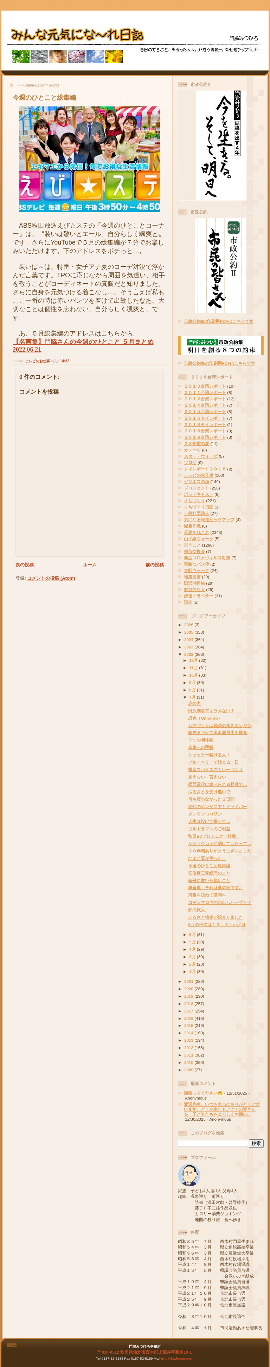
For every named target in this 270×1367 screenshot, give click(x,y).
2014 (189, 1032)
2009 (189, 1069)
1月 (193, 971)
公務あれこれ (196, 532)
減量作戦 (192, 526)
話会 (188, 602)
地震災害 (192, 576)
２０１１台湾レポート (205, 392)
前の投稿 (155, 564)
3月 (193, 956)
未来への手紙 (200, 747)
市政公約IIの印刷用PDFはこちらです (218, 321)
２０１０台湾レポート (205, 386)
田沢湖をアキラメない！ (211, 710)
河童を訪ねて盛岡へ (207, 895)
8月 (193, 690)
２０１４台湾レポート (205, 405)
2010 (189, 1062)
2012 (189, 1047)
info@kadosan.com (177, 1358)
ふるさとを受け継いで (209, 791)
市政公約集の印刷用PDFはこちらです (219, 363)
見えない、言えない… (209, 777)
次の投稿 (24, 564)
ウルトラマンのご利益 (209, 828)
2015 (189, 1025)
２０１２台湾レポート (205, 398)
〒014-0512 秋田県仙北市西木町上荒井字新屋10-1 (144, 1352)
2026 (189, 624)
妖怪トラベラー (198, 595)
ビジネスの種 (196, 481)
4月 (193, 949)
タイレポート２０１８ (205, 469)
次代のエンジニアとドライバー (217, 806)
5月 (193, 942)
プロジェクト (196, 488)
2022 (189, 654)
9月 (193, 682)
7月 (193, 697)
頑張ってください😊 (203, 1093)
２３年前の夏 (196, 443)
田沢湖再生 (194, 583)
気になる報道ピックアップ (209, 519)
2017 (189, 1011)
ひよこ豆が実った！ (207, 858)
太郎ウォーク (196, 570)
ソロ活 (190, 462)
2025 (189, 632)
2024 (189, 639)
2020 (189, 988)
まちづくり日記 (198, 507)
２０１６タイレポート (205, 418)
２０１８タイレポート (205, 424)
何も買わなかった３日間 (211, 799)
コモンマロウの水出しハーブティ (219, 902)
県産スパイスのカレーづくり (215, 769)
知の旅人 (196, 909)
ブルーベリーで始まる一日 (213, 762)
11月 (194, 667)
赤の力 (194, 703)
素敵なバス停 (196, 564)
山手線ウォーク (198, 538)
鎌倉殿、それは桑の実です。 (215, 887)
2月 (193, 964)
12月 (194, 660)
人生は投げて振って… (209, 821)
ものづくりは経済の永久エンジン (219, 725)
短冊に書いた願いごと (209, 880)
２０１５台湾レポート (205, 411)
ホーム (90, 564)
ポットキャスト (198, 494)
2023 (189, 647)
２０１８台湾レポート (205, 431)
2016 (189, 1018)
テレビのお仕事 (37, 361)
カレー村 (192, 450)
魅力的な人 (194, 589)
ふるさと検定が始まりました (215, 917)
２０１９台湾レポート (205, 437)
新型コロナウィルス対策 (207, 557)
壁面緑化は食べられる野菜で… (217, 784)
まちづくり (194, 500)
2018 (189, 1003)
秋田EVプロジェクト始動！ (214, 836)
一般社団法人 (196, 513)
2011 (189, 1055)
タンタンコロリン (205, 814)
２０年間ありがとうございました (219, 851)
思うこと (192, 545)
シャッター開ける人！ (209, 754)
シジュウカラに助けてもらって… (219, 843)
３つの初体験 (200, 740)
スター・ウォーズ (201, 456)
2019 (189, 996)
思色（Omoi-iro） (205, 718)
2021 (189, 981)
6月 (193, 934)
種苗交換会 (194, 551)
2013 (189, 1040)
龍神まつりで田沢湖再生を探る (217, 732)
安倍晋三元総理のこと (209, 873)
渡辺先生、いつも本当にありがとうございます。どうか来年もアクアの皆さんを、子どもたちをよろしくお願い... (222, 1109)
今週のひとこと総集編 (44, 97)
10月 (194, 675)
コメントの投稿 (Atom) (51, 578)
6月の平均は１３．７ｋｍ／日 (216, 924)
